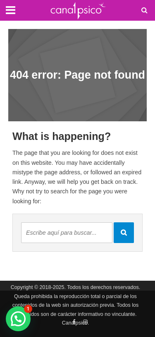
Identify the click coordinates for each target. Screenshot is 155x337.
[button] (18, 318)
